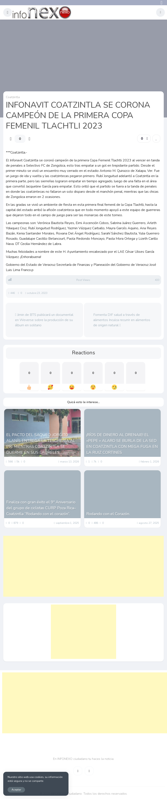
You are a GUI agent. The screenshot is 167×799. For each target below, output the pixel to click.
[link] (156, 138)
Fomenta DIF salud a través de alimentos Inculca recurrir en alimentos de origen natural (121, 320)
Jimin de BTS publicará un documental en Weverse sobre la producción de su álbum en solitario (44, 320)
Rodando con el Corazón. (108, 513)
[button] (7, 12)
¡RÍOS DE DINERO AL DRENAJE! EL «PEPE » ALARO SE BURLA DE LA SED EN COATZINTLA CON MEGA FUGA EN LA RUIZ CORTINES (122, 443)
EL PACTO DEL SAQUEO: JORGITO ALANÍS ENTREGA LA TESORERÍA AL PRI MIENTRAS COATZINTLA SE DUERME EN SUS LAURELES (40, 443)
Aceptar (16, 789)
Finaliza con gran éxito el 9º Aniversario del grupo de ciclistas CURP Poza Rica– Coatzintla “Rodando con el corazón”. (41, 507)
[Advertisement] (83, 566)
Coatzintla (13, 97)
